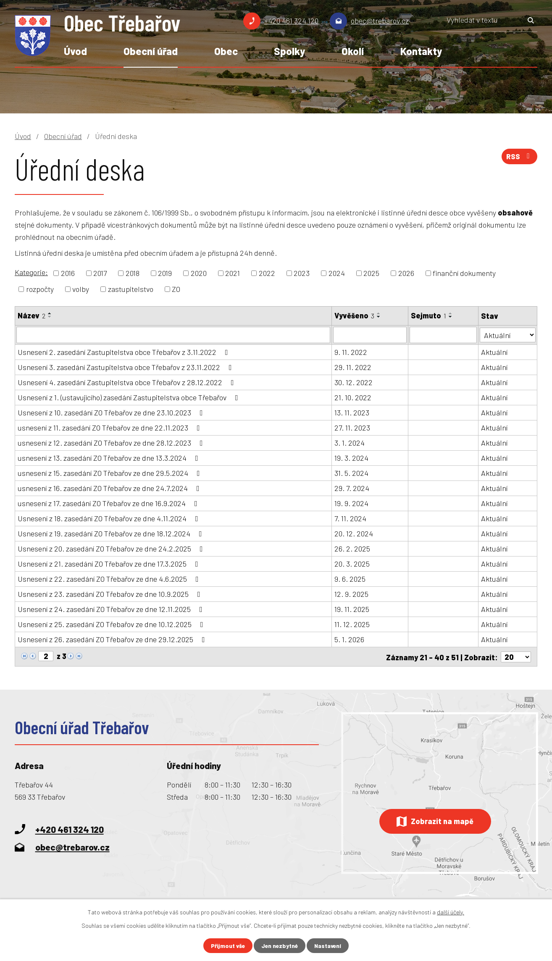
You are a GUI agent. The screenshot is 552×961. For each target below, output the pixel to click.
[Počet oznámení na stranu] (516, 656)
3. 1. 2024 (349, 442)
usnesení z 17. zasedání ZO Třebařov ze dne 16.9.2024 (109, 502)
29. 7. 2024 (351, 487)
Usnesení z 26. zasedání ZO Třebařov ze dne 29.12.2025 (113, 638)
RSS (519, 157)
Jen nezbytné (279, 945)
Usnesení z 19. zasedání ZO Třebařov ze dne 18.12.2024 (111, 533)
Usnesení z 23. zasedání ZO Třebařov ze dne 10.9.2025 (111, 593)
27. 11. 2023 (352, 427)
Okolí (353, 51)
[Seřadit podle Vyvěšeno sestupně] (379, 316)
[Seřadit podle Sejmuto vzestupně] (450, 313)
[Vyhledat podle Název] (173, 335)
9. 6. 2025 (349, 578)
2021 (232, 273)
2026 (406, 273)
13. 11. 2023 (351, 412)
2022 (267, 273)
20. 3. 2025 (352, 563)
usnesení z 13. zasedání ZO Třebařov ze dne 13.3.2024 (110, 457)
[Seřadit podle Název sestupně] (50, 316)
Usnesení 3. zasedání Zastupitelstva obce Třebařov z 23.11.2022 (126, 366)
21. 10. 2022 (352, 397)
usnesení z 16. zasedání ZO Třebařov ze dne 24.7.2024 (110, 487)
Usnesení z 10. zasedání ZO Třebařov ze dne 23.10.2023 (112, 412)
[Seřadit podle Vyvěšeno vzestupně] (379, 313)
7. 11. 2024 (350, 518)
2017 (100, 273)
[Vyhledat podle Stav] (508, 334)
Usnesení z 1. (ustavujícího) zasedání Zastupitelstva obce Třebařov (130, 397)
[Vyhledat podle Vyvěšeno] (370, 335)
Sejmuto (428, 315)
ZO (176, 289)
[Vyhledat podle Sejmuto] (443, 335)
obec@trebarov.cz (380, 20)
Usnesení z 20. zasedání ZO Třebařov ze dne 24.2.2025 (112, 548)
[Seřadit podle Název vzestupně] (50, 313)
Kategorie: (31, 272)
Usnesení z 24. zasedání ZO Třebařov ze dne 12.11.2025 (112, 608)
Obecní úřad (151, 51)
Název (31, 315)
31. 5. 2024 (351, 472)
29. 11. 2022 (352, 366)
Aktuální (494, 351)
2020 (199, 273)
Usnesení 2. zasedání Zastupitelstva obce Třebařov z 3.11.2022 (124, 351)
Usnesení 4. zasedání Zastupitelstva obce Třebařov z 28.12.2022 (127, 381)
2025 (371, 273)
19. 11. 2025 (351, 608)
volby (80, 289)
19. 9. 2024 (351, 502)
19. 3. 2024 (351, 457)
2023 (302, 273)
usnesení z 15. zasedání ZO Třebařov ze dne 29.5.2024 (110, 472)
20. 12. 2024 (353, 533)
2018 (132, 273)
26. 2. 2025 (352, 548)
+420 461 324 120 (291, 20)
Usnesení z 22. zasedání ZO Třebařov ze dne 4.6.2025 (110, 578)
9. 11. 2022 (350, 351)
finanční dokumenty (464, 273)
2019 (165, 273)
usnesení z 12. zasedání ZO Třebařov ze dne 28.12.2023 (112, 442)
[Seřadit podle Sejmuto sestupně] (450, 316)
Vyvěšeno (354, 315)
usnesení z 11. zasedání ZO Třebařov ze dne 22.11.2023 (110, 427)
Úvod (75, 51)
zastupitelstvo (130, 289)
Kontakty (421, 51)
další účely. (450, 911)
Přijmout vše (226, 945)
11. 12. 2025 (352, 623)
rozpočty (40, 289)
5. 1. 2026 (349, 638)
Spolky (289, 51)
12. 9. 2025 (351, 593)
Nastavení (329, 945)
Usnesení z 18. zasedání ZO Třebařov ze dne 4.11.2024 (110, 518)
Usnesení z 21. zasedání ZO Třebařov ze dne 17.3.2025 (110, 563)
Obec (226, 51)
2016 (68, 273)
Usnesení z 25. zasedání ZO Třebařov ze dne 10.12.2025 (112, 623)
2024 (337, 273)
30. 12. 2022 (353, 381)
